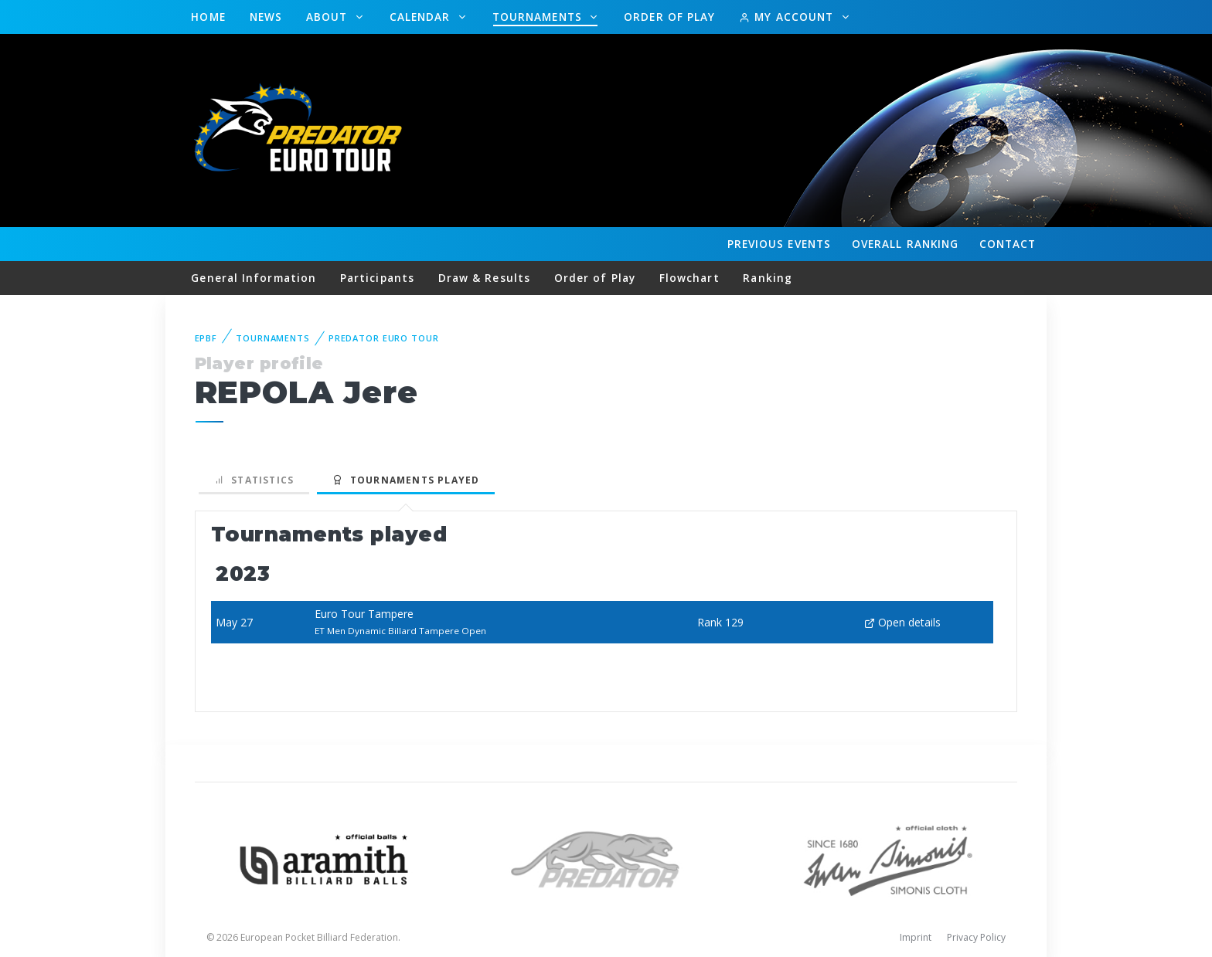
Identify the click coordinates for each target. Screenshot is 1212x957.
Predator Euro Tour (384, 338)
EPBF (206, 338)
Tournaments (539, 16)
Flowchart (689, 277)
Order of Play (669, 16)
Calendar (422, 16)
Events (779, 244)
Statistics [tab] (254, 480)
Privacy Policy (976, 937)
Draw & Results (484, 277)
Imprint (915, 937)
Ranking (905, 244)
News (266, 16)
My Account (788, 16)
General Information (253, 277)
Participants (377, 277)
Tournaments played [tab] (405, 480)
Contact (1008, 243)
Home (208, 16)
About (329, 16)
